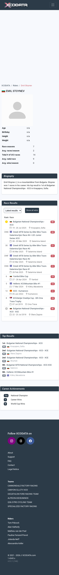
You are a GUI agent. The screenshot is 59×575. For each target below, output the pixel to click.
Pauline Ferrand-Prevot (18, 535)
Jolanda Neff (13, 539)
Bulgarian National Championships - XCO (25, 343)
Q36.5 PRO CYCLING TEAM (20, 502)
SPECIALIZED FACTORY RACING (22, 506)
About (10, 453)
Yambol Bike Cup (20, 276)
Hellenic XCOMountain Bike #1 (26, 283)
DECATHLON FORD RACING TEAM (23, 494)
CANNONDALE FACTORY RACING (23, 486)
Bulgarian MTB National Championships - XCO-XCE (29, 365)
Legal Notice (13, 469)
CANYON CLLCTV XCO (18, 490)
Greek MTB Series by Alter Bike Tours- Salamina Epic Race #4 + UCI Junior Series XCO (28, 235)
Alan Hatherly (14, 527)
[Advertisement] (29, 48)
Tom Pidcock (13, 523)
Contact (11, 465)
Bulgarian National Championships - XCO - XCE (27, 350)
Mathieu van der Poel (17, 531)
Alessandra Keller (15, 543)
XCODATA (6, 85)
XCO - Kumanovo (20, 291)
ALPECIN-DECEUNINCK (18, 498)
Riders (15, 85)
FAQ (9, 461)
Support (11, 457)
